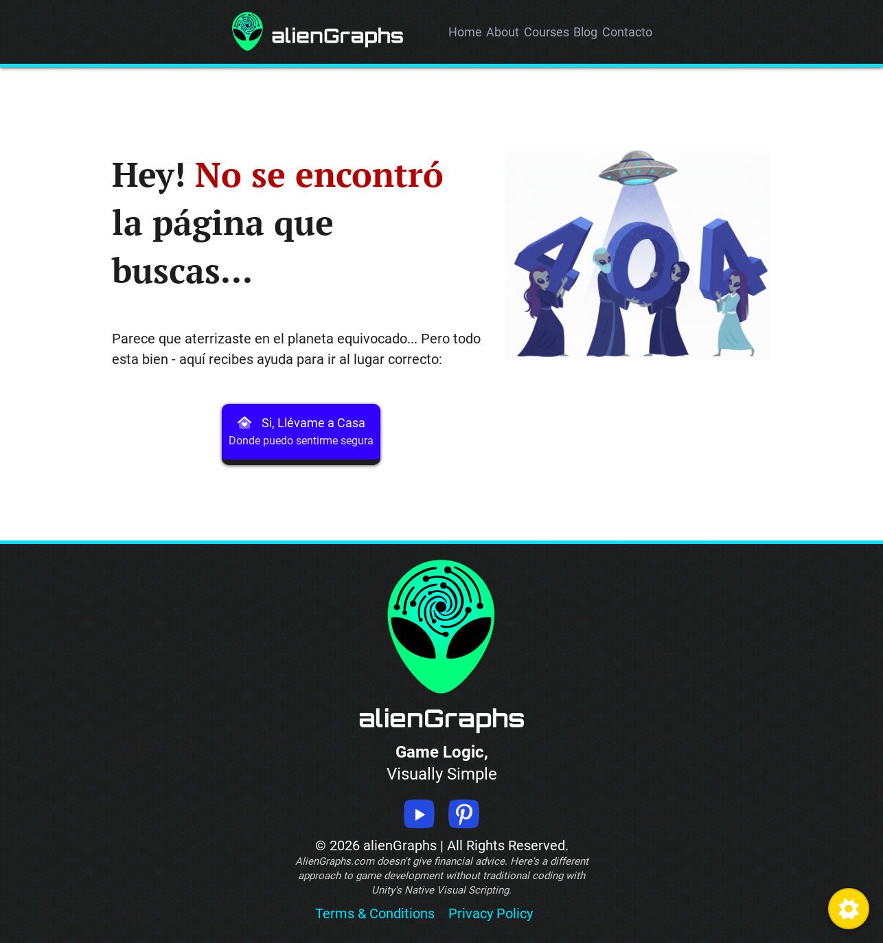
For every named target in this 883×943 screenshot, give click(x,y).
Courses (546, 32)
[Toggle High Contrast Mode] (848, 908)
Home (465, 32)
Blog (585, 32)
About (502, 32)
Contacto (627, 32)
